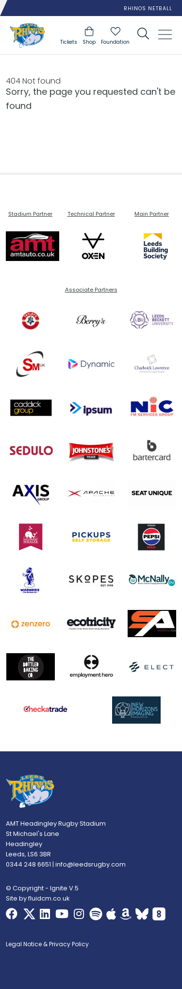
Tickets (68, 42)
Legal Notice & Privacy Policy (47, 944)
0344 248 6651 (28, 864)
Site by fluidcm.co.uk (38, 898)
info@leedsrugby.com (90, 864)
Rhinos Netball (148, 8)
